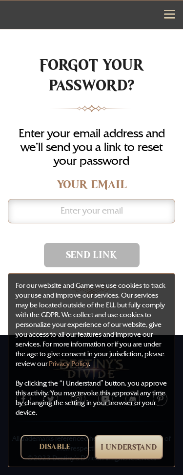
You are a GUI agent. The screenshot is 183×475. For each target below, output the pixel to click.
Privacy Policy (69, 364)
